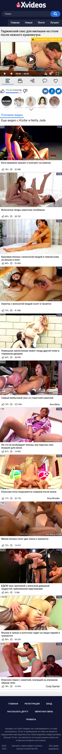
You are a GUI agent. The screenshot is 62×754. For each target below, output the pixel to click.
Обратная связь (44, 711)
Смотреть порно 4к (47, 39)
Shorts (34, 22)
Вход (49, 703)
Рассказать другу (17, 711)
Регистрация (32, 703)
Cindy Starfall (53, 686)
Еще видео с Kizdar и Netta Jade (23, 120)
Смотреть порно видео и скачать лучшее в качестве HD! (27, 747)
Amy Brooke (53, 498)
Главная (8, 22)
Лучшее (48, 22)
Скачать (45, 73)
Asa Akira (55, 404)
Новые (22, 22)
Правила (31, 719)
